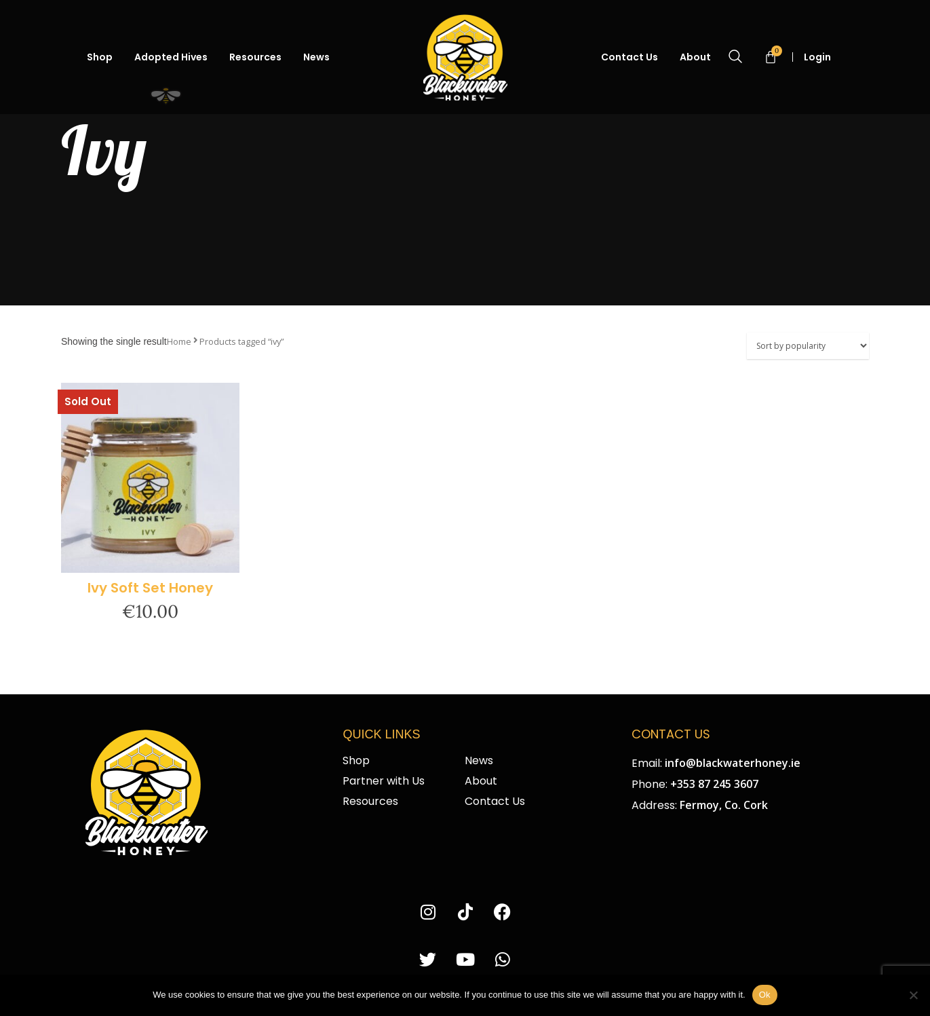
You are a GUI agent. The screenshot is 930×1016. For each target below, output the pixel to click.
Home (179, 341)
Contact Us (629, 57)
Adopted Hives (171, 57)
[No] (913, 995)
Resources (255, 57)
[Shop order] (808, 346)
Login (822, 57)
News (316, 57)
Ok (765, 995)
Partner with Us (384, 781)
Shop (100, 57)
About (695, 57)
